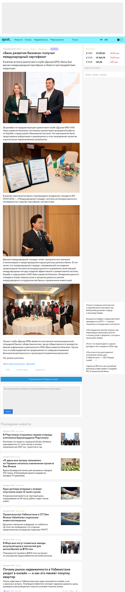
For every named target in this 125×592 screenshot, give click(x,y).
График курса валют (93, 68)
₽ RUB (89, 62)
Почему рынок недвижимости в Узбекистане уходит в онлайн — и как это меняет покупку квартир (36, 573)
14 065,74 (100, 57)
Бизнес (17, 457)
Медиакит (95, 74)
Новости (18, 40)
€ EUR (89, 57)
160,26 (99, 62)
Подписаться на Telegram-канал (41, 379)
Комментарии (21, 370)
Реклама (88, 74)
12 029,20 (100, 53)
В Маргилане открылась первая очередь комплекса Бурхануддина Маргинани (27, 436)
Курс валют (90, 49)
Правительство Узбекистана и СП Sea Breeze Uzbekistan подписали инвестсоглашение (26, 517)
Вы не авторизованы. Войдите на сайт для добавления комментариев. (41, 397)
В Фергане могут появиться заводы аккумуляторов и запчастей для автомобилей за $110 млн (24, 546)
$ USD (89, 53)
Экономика (19, 431)
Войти (8, 412)
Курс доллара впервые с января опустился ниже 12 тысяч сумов (22, 490)
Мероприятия (57, 40)
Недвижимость (41, 40)
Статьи (28, 40)
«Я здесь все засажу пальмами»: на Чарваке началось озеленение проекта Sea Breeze (28, 463)
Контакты (103, 74)
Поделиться (38, 370)
